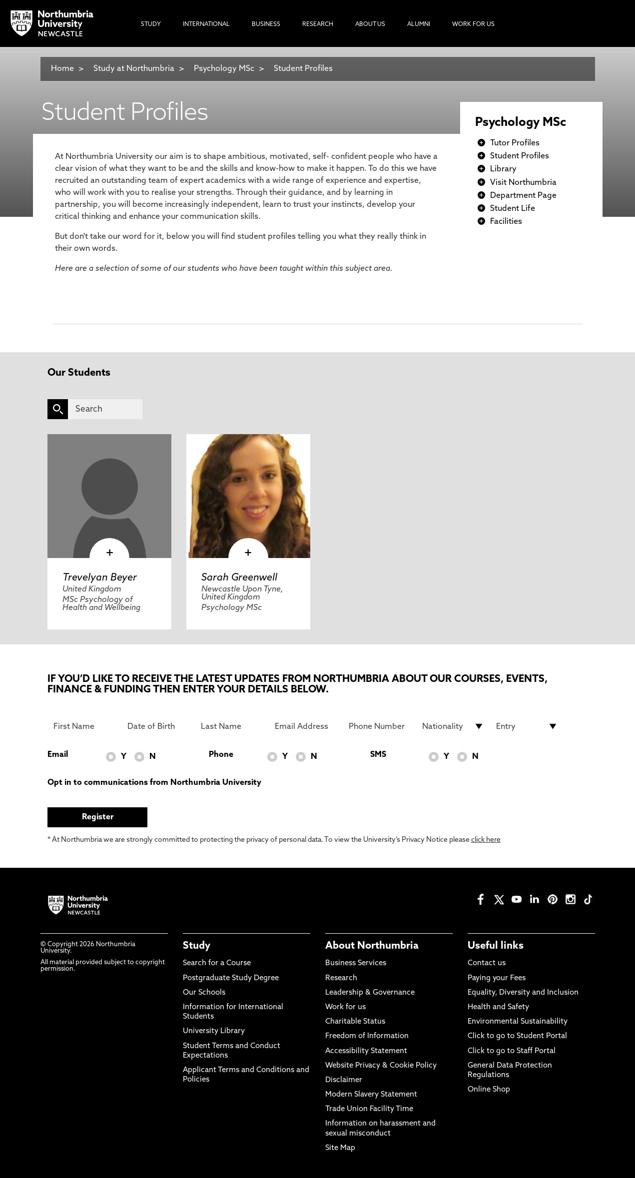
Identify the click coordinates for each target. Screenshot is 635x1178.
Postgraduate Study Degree (231, 978)
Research (341, 978)
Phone (221, 755)
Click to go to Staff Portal (512, 1051)
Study (196, 946)
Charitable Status (355, 1022)
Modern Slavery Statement (371, 1095)
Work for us (345, 1007)
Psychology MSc (224, 69)
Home (62, 69)
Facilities (506, 222)
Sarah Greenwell (239, 578)
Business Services (355, 963)
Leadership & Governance (370, 993)
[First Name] (84, 726)
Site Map (340, 1148)
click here (486, 840)
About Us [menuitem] (370, 24)
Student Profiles (303, 69)
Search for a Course (217, 963)
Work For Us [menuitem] (473, 24)
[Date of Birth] (158, 726)
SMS (378, 755)
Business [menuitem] (266, 24)
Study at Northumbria (133, 69)
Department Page (523, 196)
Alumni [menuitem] (418, 24)
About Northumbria (372, 946)
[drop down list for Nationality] (453, 726)
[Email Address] (306, 726)
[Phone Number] (380, 726)
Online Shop (489, 1090)
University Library (214, 1031)
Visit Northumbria (523, 183)
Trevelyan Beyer (99, 578)
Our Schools (204, 993)
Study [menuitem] (151, 24)
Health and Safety (498, 1007)
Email (57, 755)
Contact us (487, 963)
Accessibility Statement (366, 1051)
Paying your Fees (497, 978)
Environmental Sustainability (518, 1022)
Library (503, 169)
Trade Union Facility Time (369, 1109)
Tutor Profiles (515, 143)
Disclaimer (343, 1080)
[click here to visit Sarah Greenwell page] (248, 496)
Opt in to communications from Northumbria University (154, 783)
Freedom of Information (367, 1036)
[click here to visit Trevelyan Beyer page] (109, 496)
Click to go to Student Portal (517, 1036)
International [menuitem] (206, 24)
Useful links (496, 946)
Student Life (512, 209)
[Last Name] (232, 726)
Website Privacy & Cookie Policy (381, 1066)
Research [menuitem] (317, 24)
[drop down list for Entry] (527, 726)
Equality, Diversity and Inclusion (523, 993)
